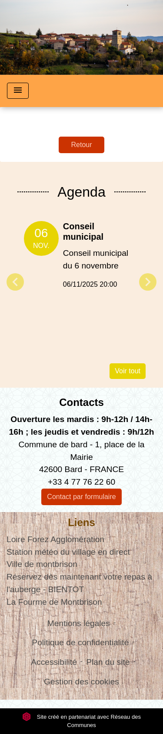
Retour (81, 144)
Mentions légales (78, 623)
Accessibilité (54, 662)
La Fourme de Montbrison (54, 602)
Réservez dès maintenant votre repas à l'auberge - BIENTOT (79, 583)
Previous (15, 282)
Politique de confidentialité (80, 642)
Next (147, 282)
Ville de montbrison (42, 564)
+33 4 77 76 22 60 (81, 481)
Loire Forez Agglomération (55, 539)
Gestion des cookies (81, 681)
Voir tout (127, 371)
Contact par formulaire (81, 496)
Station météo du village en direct (68, 551)
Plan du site (108, 662)
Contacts (81, 402)
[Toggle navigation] (18, 91)
